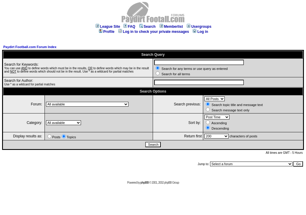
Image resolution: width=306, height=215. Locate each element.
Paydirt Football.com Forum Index (29, 47)
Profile (106, 32)
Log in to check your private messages (153, 32)
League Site (108, 26)
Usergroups (199, 26)
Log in (200, 32)
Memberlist (171, 26)
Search (147, 26)
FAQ (129, 26)
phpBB (144, 182)
